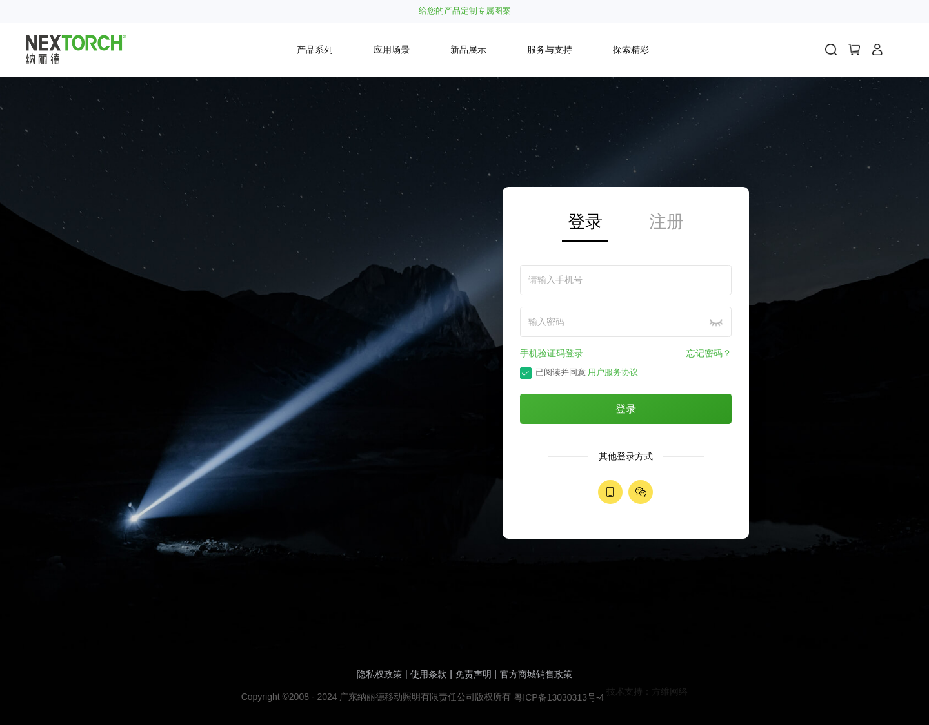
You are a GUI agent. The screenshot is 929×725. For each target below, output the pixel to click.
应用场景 (392, 49)
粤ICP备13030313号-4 (559, 697)
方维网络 (670, 691)
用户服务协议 (613, 372)
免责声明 (473, 674)
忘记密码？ (709, 353)
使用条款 (428, 674)
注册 (666, 221)
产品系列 (315, 49)
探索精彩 (631, 49)
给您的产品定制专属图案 (465, 11)
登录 (585, 221)
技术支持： (629, 691)
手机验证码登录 (551, 353)
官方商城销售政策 (536, 674)
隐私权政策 (379, 674)
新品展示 (468, 49)
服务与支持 (549, 49)
